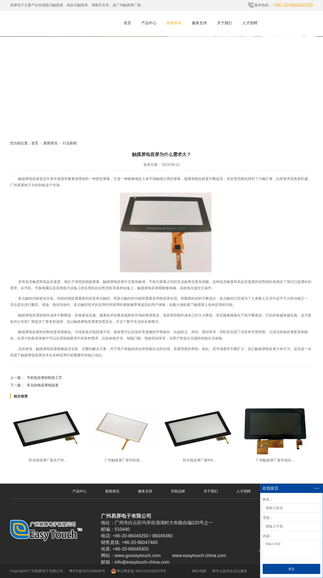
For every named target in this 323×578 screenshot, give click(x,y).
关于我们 (224, 23)
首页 (127, 23)
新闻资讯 (174, 23)
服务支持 (199, 23)
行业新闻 (70, 143)
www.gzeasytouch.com (138, 555)
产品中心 (148, 23)
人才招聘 (249, 23)
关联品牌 (178, 491)
